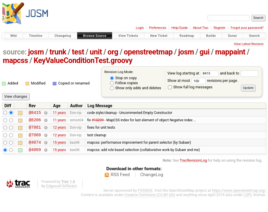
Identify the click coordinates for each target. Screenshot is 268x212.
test (78, 52)
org (113, 52)
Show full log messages (190, 87)
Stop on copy (123, 78)
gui (204, 52)
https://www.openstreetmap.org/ (239, 195)
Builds (211, 36)
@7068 (35, 138)
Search (254, 36)
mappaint (230, 52)
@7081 (35, 129)
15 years (59, 147)
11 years (59, 113)
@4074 (35, 146)
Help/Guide (180, 28)
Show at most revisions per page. (202, 80)
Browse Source (94, 36)
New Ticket (159, 36)
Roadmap (186, 36)
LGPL (248, 200)
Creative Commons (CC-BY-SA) (149, 200)
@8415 (35, 113)
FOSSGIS (145, 195)
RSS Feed (120, 180)
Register (219, 28)
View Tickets (128, 36)
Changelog (62, 36)
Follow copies (124, 83)
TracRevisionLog (193, 165)
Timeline (35, 36)
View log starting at (193, 73)
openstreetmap (148, 52)
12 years (59, 130)
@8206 (35, 121)
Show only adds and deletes (135, 88)
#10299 (98, 121)
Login (140, 28)
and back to (239, 73)
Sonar (232, 36)
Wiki (13, 36)
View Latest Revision (249, 44)
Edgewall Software (61, 191)
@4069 (35, 155)
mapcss (15, 60)
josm (36, 52)
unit (96, 52)
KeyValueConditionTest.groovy (83, 60)
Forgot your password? (247, 28)
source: (15, 52)
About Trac (201, 28)
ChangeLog (151, 180)
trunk (57, 52)
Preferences (157, 28)
